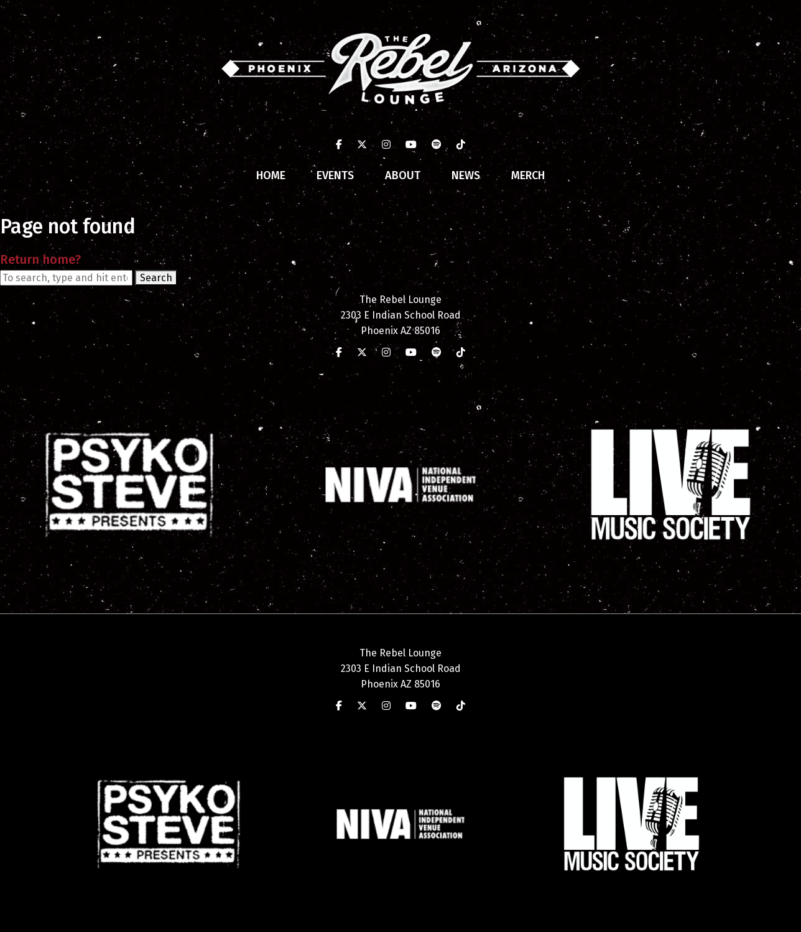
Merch (528, 175)
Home (270, 175)
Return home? (40, 259)
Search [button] (156, 278)
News (465, 175)
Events (335, 175)
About (402, 175)
